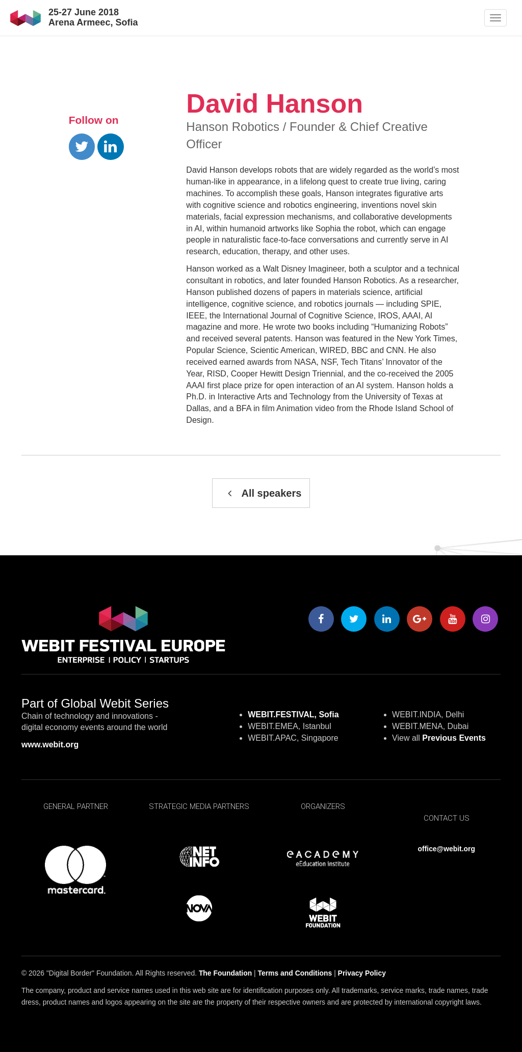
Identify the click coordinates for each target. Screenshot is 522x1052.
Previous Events (454, 738)
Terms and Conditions (295, 973)
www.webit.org (50, 744)
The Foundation (225, 973)
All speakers (261, 493)
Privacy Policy (362, 973)
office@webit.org (446, 849)
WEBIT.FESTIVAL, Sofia (293, 714)
